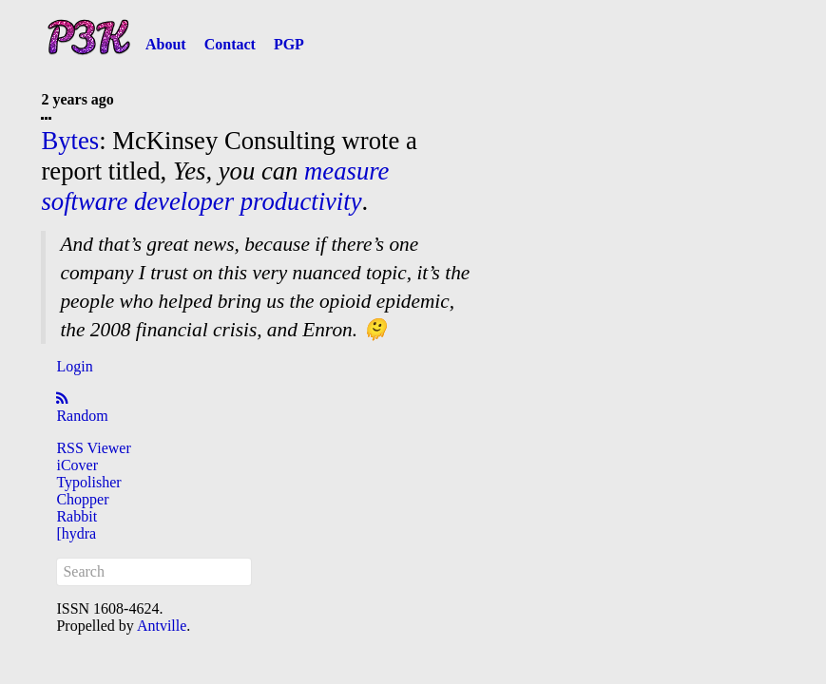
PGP (289, 44)
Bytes (70, 140)
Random (81, 416)
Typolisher (88, 482)
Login (74, 366)
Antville (161, 626)
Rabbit (76, 516)
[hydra (76, 533)
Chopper (82, 499)
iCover (77, 465)
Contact (230, 44)
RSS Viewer (93, 448)
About (165, 44)
